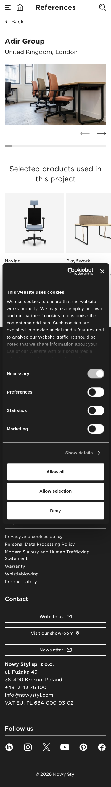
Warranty (15, 566)
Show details (79, 452)
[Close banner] (102, 271)
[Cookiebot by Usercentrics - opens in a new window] (69, 271)
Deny (55, 510)
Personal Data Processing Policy (40, 544)
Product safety (21, 581)
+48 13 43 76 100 (25, 687)
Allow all (55, 471)
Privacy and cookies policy (34, 536)
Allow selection (55, 491)
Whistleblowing (22, 574)
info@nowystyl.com (29, 695)
